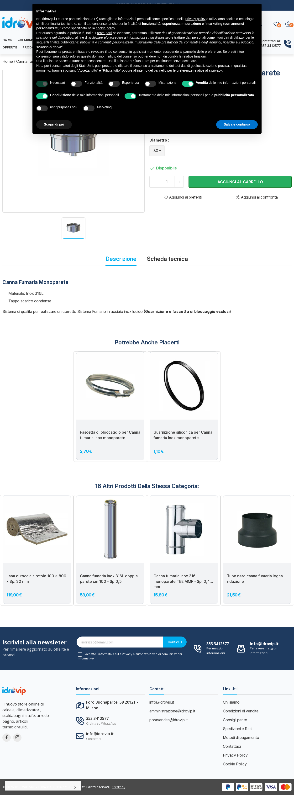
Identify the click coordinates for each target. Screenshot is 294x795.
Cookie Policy (235, 764)
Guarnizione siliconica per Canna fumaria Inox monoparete (182, 435)
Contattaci (232, 746)
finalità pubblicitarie (64, 42)
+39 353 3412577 (267, 45)
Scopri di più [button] (54, 124)
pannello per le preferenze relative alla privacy (188, 70)
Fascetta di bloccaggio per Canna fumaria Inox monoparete (110, 435)
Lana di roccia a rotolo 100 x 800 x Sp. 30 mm (36, 579)
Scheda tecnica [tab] (167, 258)
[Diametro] (157, 150)
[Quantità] (166, 182)
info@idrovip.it (264, 643)
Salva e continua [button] (237, 124)
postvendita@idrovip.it (168, 719)
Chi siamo (231, 702)
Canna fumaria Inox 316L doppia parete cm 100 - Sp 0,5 (109, 579)
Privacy (127, 654)
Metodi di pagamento (241, 737)
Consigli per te (235, 719)
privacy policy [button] (195, 19)
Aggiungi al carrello (240, 181)
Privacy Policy (235, 755)
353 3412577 (217, 643)
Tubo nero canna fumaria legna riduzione (255, 579)
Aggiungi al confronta (256, 197)
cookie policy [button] (105, 28)
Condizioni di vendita (240, 711)
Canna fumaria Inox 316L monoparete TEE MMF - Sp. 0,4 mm (181, 581)
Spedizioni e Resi (237, 728)
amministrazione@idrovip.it (172, 711)
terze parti (104, 33)
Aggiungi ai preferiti (182, 197)
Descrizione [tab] (120, 258)
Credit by (118, 787)
